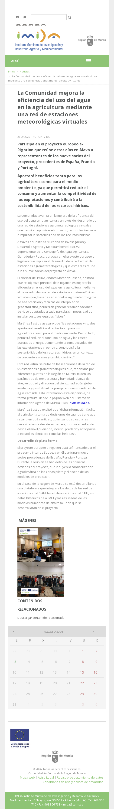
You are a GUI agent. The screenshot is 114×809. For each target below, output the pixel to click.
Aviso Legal (46, 777)
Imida (11, 71)
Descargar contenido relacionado (41, 618)
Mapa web (27, 777)
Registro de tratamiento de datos (80, 777)
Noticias (24, 71)
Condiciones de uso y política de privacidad (73, 782)
